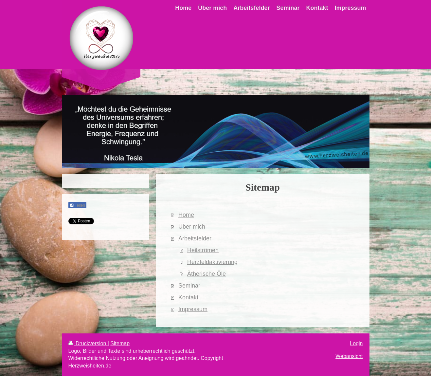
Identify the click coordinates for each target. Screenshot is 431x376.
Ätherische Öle (206, 274)
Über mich (191, 226)
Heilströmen (203, 250)
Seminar (189, 285)
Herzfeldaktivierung (212, 262)
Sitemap (120, 343)
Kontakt (188, 297)
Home (186, 215)
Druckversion (88, 343)
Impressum (192, 309)
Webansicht (349, 356)
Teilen (77, 205)
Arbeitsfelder (194, 238)
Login (356, 343)
